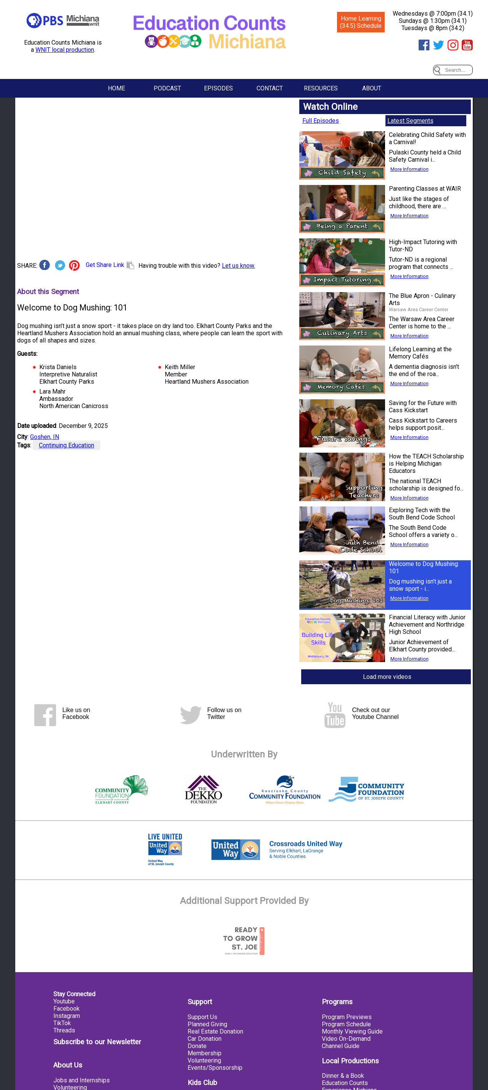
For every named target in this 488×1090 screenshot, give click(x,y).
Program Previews (347, 1017)
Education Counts (345, 1083)
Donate (197, 1046)
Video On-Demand (346, 1038)
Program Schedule (346, 1024)
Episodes (218, 88)
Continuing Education (66, 445)
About (371, 88)
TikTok (62, 1023)
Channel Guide (341, 1046)
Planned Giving (207, 1024)
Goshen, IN (44, 437)
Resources (321, 88)
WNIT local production (64, 49)
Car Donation (205, 1038)
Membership (205, 1053)
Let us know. (238, 265)
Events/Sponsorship (215, 1067)
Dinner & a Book (343, 1075)
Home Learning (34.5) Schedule (361, 22)
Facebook (66, 1008)
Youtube (64, 1001)
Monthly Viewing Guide (352, 1031)
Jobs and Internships (81, 1080)
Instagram (66, 1015)
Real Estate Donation (215, 1031)
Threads (64, 1030)
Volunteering (204, 1060)
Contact (270, 88)
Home (116, 88)
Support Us (202, 1017)
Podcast (167, 88)
